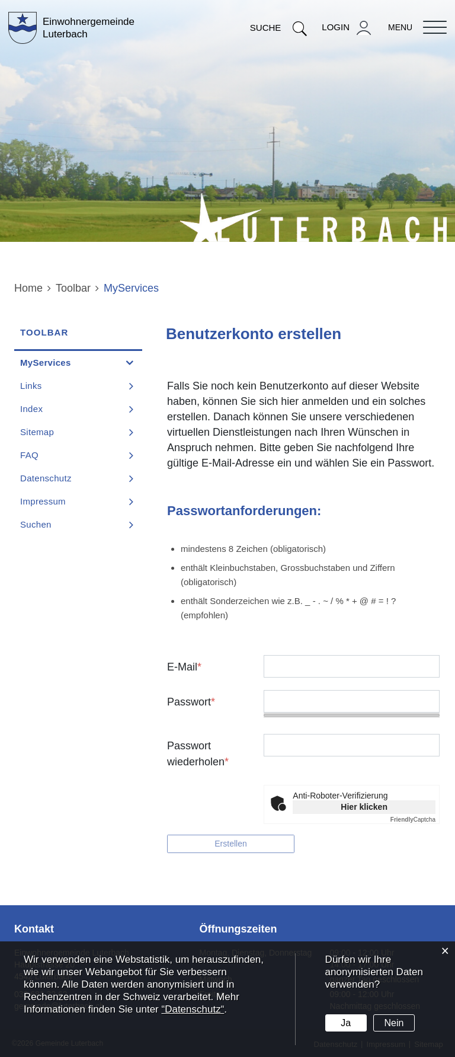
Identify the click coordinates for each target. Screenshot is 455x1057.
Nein (394, 1023)
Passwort (191, 702)
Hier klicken (364, 807)
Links (31, 386)
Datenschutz (46, 478)
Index (31, 409)
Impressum (43, 501)
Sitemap (37, 432)
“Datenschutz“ (192, 1009)
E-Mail (184, 667)
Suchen (36, 524)
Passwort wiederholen (198, 754)
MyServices (73, 362)
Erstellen (230, 843)
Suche (278, 28)
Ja (346, 1023)
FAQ (29, 455)
